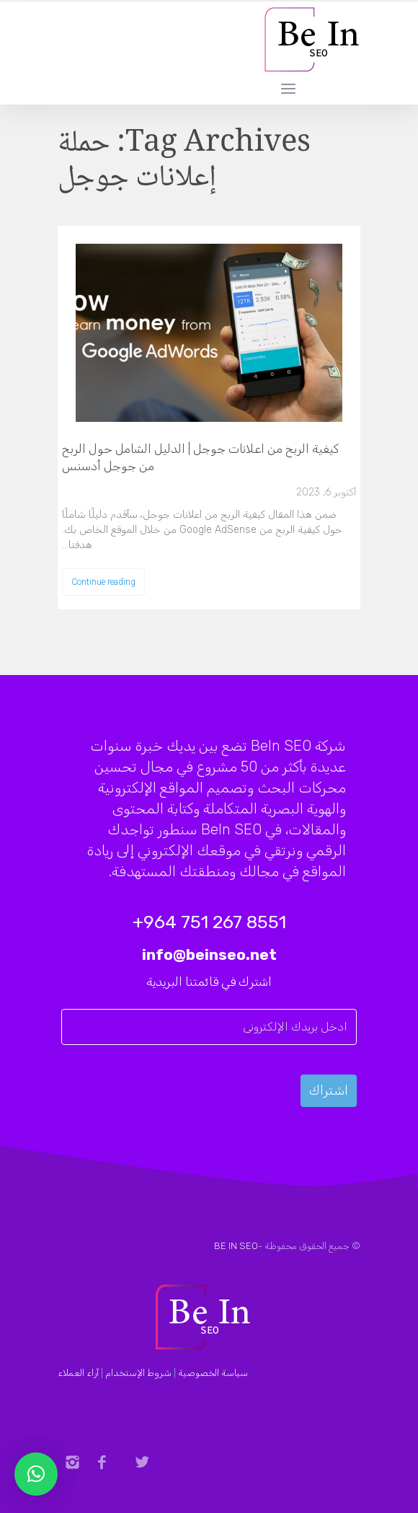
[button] (36, 1474)
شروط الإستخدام (138, 1372)
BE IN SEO (236, 1245)
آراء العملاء (78, 1372)
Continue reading (103, 582)
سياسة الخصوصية (213, 1372)
